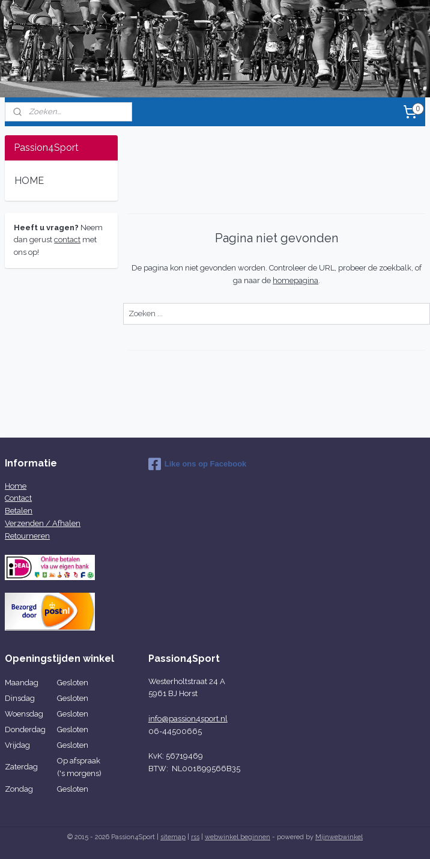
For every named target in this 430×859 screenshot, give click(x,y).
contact (67, 239)
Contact (18, 498)
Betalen (18, 510)
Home (15, 486)
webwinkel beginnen (237, 837)
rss (195, 837)
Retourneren (27, 535)
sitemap (173, 837)
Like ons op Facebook (197, 464)
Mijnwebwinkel (339, 837)
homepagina (295, 280)
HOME (29, 180)
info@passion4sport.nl (188, 718)
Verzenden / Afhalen (42, 523)
